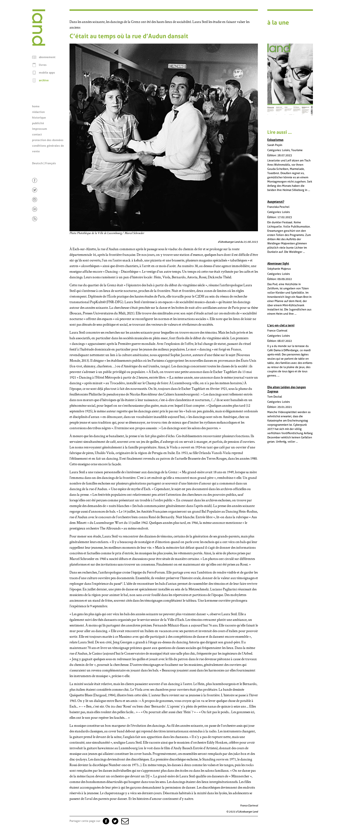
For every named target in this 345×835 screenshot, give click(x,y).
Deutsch (37, 163)
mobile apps (47, 72)
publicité (38, 123)
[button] (124, 821)
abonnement (47, 57)
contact (37, 134)
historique (39, 117)
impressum (39, 128)
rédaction (38, 112)
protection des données (47, 140)
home (36, 106)
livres (43, 65)
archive (44, 80)
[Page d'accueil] (38, 44)
